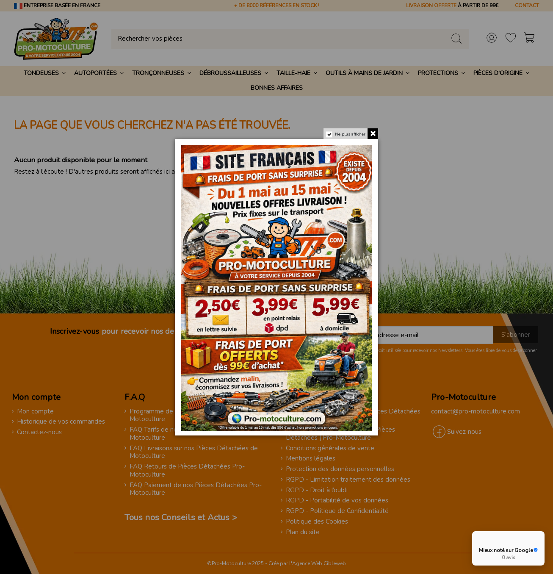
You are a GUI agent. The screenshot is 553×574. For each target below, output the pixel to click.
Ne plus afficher (350, 134)
